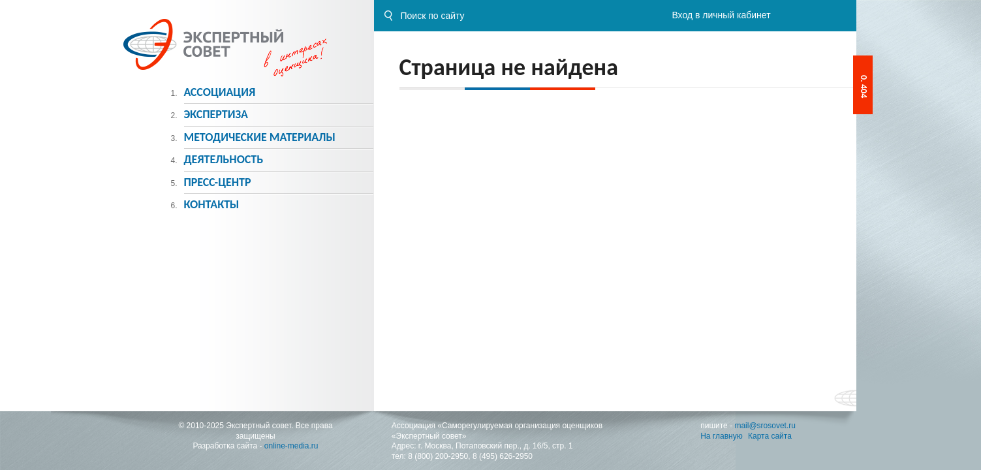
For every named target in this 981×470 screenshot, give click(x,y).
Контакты (211, 204)
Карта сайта (770, 436)
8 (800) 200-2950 (438, 456)
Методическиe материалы (259, 137)
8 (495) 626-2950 (503, 456)
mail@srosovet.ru (765, 425)
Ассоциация (219, 92)
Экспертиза (215, 114)
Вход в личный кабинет (721, 15)
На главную (721, 436)
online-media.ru (291, 445)
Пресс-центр (217, 182)
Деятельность (223, 159)
